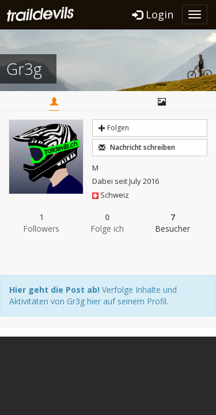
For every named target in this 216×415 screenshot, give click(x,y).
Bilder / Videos (162, 101)
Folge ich (107, 223)
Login (152, 14)
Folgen (113, 128)
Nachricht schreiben (136, 147)
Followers (41, 223)
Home (54, 101)
